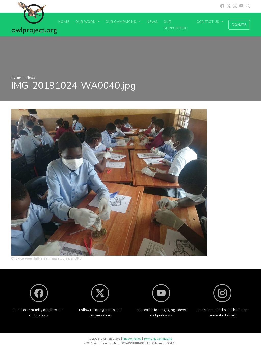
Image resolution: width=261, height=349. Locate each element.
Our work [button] (85, 21)
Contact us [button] (208, 21)
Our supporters (175, 24)
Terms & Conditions (158, 338)
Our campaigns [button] (121, 21)
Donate (239, 24)
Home (63, 21)
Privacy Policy (132, 338)
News (152, 21)
